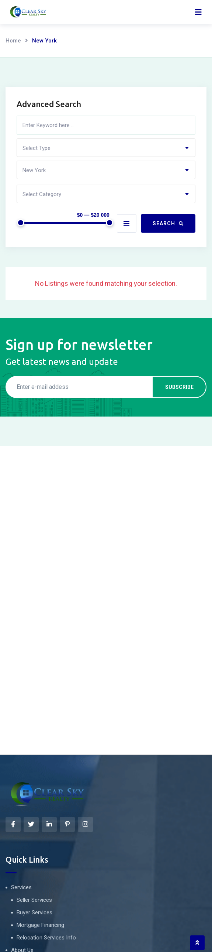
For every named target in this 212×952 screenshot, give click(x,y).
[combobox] (106, 147)
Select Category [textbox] (41, 194)
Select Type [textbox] (36, 148)
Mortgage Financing (40, 925)
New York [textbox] (34, 170)
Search (168, 223)
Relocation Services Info (46, 937)
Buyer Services (34, 912)
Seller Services (34, 900)
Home (13, 40)
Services (21, 887)
